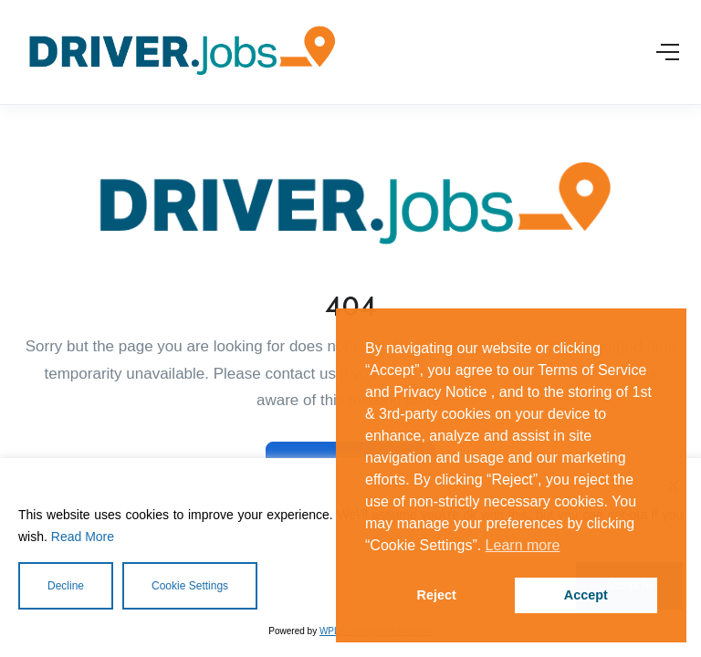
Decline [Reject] (65, 585)
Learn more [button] (523, 545)
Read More (82, 536)
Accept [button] (586, 595)
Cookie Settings (190, 585)
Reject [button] (436, 595)
